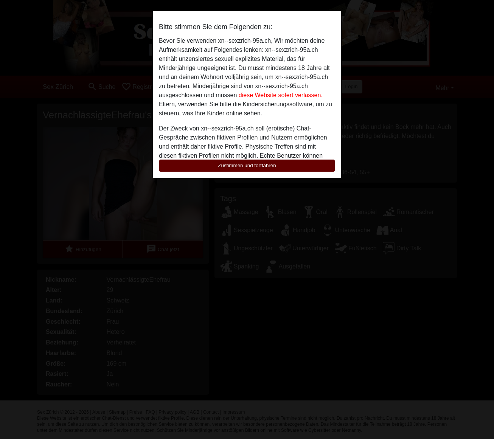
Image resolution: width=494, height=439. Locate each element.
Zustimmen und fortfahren (247, 165)
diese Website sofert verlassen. (281, 95)
